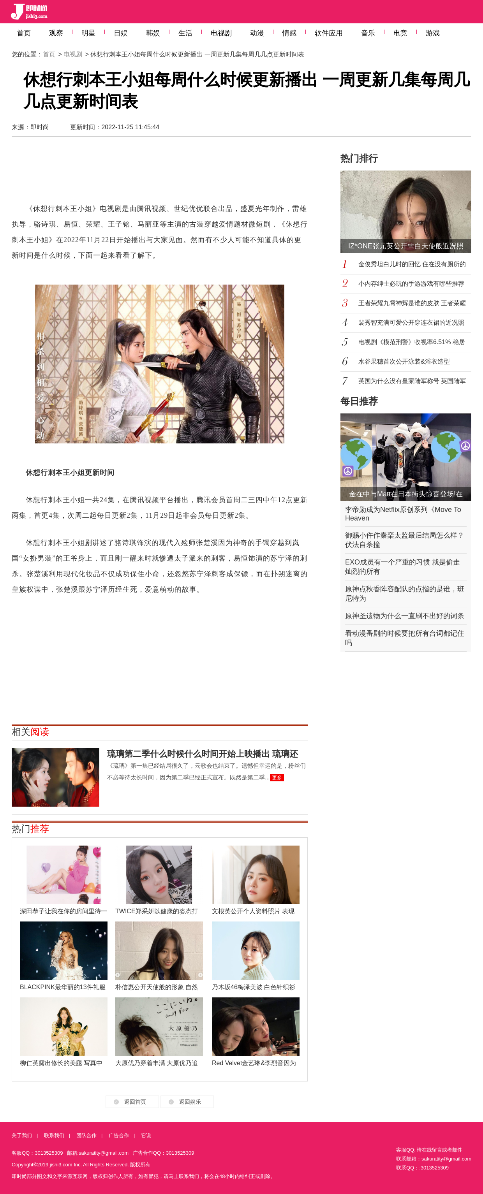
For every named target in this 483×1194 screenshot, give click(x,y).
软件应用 (329, 33)
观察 (56, 33)
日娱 (121, 33)
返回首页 (135, 1102)
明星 (88, 33)
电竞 (400, 33)
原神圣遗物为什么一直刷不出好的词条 (404, 616)
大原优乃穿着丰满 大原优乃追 (156, 1063)
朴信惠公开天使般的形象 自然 (156, 987)
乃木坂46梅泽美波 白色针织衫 (253, 987)
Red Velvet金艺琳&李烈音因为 (254, 1063)
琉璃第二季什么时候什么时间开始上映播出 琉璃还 (202, 754)
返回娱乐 (190, 1102)
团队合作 (86, 1135)
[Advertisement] (160, 173)
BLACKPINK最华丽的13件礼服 (63, 987)
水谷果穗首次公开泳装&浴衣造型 (404, 361)
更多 (277, 778)
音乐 (368, 33)
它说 (146, 1135)
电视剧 (221, 33)
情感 (289, 33)
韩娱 (153, 33)
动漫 (257, 33)
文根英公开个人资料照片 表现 (253, 911)
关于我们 (22, 1135)
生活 (185, 33)
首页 (24, 33)
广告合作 (119, 1135)
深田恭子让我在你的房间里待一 (63, 911)
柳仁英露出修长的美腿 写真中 (61, 1063)
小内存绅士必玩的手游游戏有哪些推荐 (411, 283)
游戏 (433, 33)
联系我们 (54, 1135)
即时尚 (39, 127)
